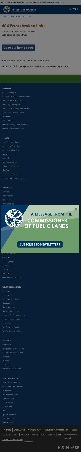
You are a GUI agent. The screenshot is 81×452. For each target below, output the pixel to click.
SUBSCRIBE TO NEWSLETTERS (41, 244)
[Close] (76, 209)
